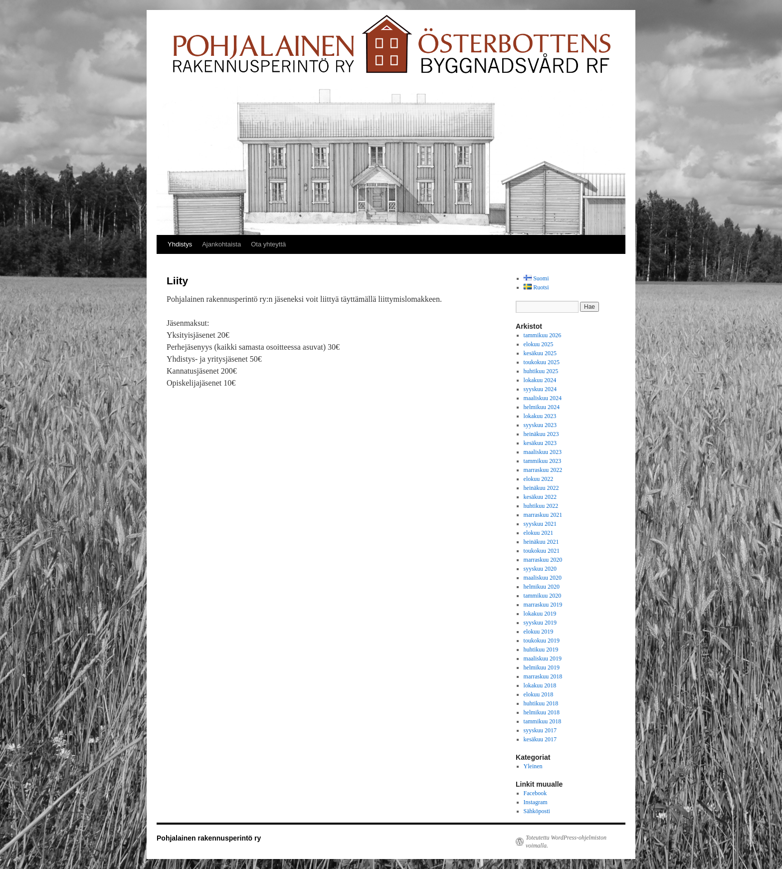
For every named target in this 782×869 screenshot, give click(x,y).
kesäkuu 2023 (540, 442)
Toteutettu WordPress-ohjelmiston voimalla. (566, 841)
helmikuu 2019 (542, 667)
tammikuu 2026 (543, 335)
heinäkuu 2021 (541, 541)
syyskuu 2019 (540, 622)
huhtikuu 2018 (541, 703)
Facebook (535, 793)
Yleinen (533, 766)
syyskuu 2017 (540, 730)
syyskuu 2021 (540, 523)
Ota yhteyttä (268, 244)
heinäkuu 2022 (541, 487)
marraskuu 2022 (543, 469)
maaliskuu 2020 (543, 577)
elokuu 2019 (539, 631)
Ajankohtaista (221, 244)
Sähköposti (537, 811)
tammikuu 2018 (543, 721)
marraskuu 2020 (543, 559)
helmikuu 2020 (542, 586)
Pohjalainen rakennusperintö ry (209, 838)
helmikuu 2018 (542, 712)
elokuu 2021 (539, 532)
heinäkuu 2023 (541, 434)
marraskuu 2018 (543, 676)
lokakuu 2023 (540, 416)
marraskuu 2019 (543, 604)
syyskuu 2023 (540, 425)
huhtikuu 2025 (541, 371)
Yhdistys (180, 244)
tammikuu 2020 (543, 595)
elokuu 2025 (539, 344)
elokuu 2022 (539, 478)
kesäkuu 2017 (540, 739)
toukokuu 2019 (542, 640)
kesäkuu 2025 (540, 353)
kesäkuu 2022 (540, 496)
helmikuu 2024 (542, 407)
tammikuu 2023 (543, 460)
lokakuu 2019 (540, 613)
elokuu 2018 (539, 694)
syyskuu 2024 (540, 389)
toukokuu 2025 (542, 362)
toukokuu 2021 (542, 550)
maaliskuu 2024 (543, 398)
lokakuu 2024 (540, 380)
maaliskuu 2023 (543, 451)
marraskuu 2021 (543, 514)
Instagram (536, 802)
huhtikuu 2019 (541, 649)
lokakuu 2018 (540, 685)
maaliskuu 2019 (543, 658)
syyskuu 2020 (540, 568)
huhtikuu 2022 (541, 505)
